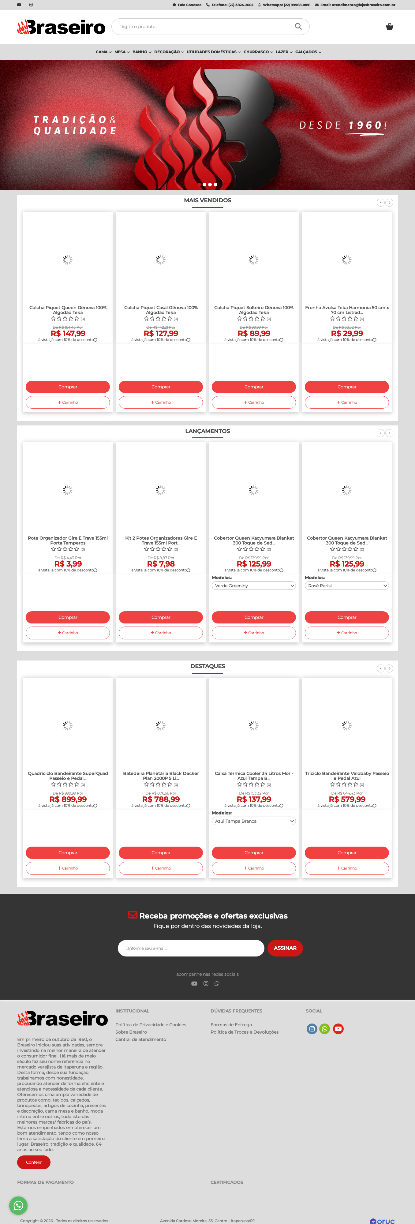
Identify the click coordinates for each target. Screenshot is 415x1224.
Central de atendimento (140, 1039)
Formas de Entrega (231, 1025)
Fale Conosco (187, 5)
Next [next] (389, 206)
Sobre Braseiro (131, 1032)
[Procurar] (300, 26)
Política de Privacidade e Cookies (150, 1025)
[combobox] (254, 585)
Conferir (34, 1162)
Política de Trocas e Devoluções (245, 1032)
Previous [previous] (381, 206)
